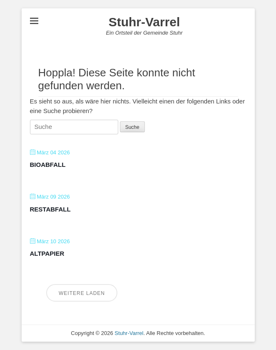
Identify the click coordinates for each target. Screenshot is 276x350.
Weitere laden (82, 293)
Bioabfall (48, 164)
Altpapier (47, 253)
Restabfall (50, 209)
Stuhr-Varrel (144, 22)
